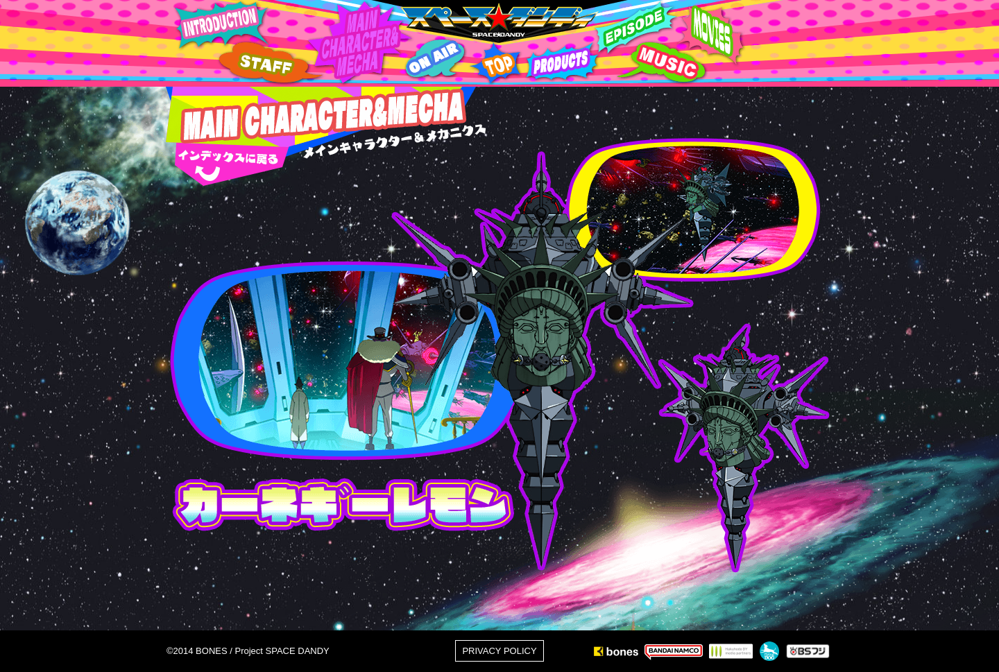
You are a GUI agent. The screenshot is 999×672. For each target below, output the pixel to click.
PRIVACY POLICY (499, 651)
